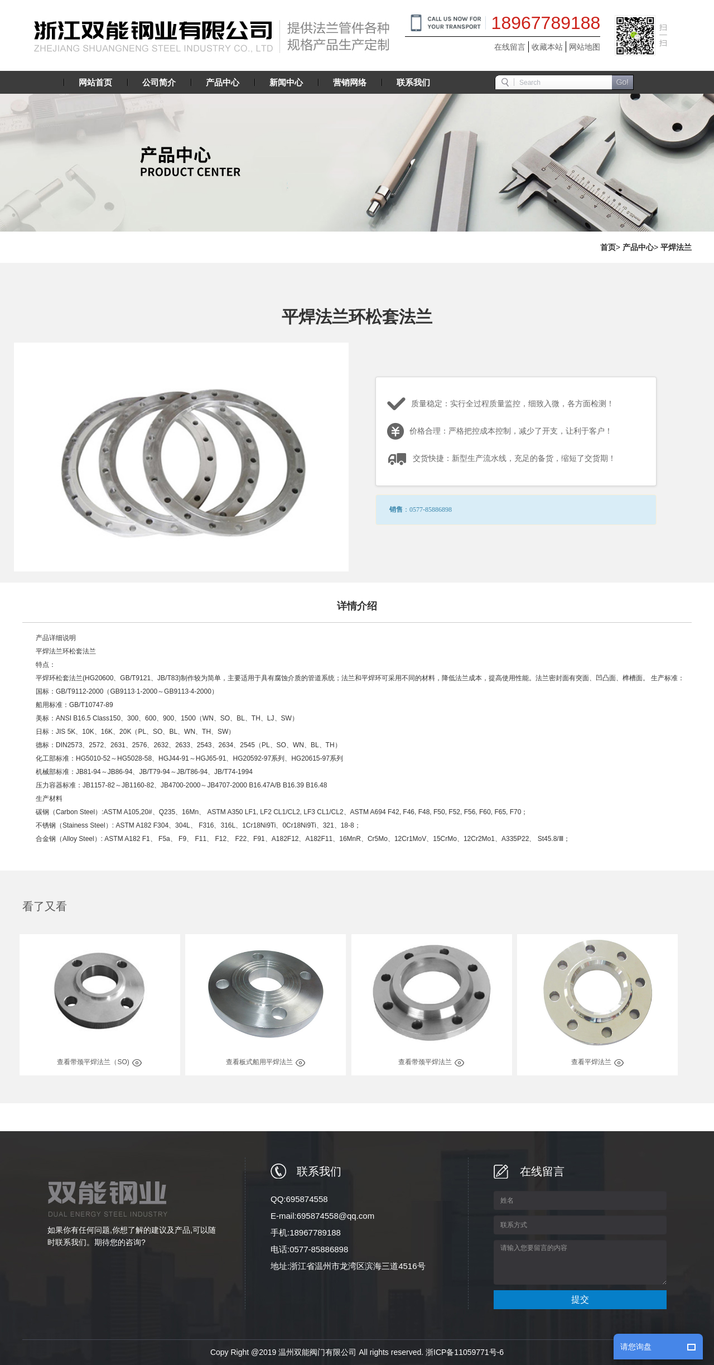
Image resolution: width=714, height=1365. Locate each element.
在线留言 (509, 46)
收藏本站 (547, 46)
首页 (608, 247)
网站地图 (584, 46)
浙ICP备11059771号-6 (465, 1352)
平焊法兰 (676, 247)
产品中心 (638, 247)
